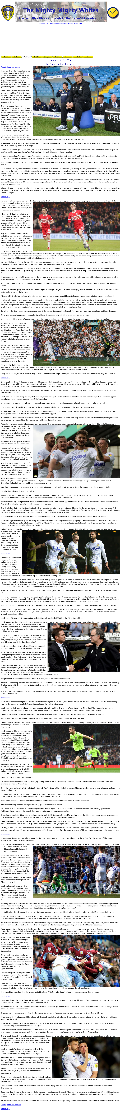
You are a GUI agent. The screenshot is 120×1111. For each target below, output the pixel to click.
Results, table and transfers (11, 67)
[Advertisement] (60, 40)
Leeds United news (75, 23)
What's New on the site (58, 23)
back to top (5, 197)
